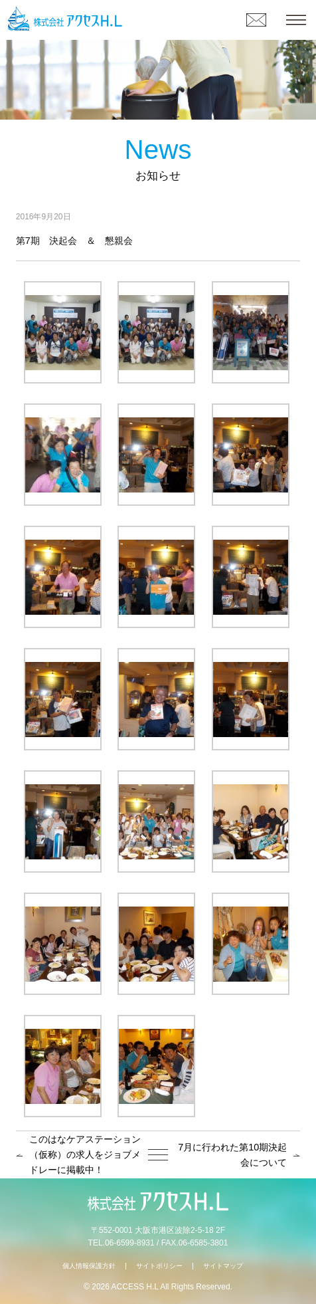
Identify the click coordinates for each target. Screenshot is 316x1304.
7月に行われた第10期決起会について (232, 1155)
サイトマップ (223, 1265)
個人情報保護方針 (89, 1265)
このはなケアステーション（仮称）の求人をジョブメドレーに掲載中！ (85, 1154)
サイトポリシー (159, 1265)
